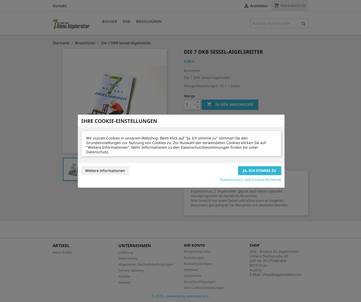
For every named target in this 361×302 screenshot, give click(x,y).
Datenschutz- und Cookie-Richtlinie (250, 179)
